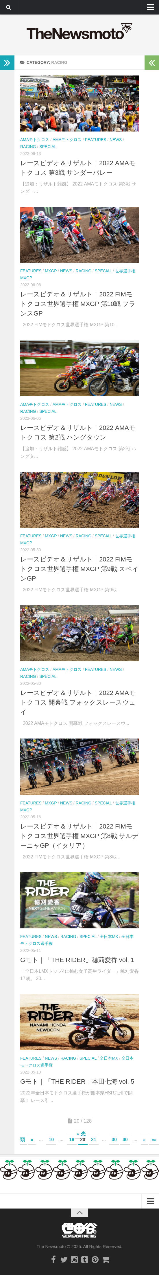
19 (71, 1139)
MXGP (51, 271)
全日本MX (109, 936)
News (116, 139)
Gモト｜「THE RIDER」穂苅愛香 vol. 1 (77, 960)
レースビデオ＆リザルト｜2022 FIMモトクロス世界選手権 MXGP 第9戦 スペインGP (79, 569)
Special (47, 146)
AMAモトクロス (34, 139)
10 (51, 1139)
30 (114, 1139)
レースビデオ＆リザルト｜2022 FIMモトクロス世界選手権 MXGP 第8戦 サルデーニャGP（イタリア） (79, 836)
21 (93, 1139)
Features (95, 139)
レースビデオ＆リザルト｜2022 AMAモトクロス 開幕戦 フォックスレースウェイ (78, 702)
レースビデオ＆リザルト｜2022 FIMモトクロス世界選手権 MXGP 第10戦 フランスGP (78, 304)
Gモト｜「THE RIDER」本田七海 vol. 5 (77, 1081)
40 (125, 1139)
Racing (28, 146)
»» (154, 1139)
